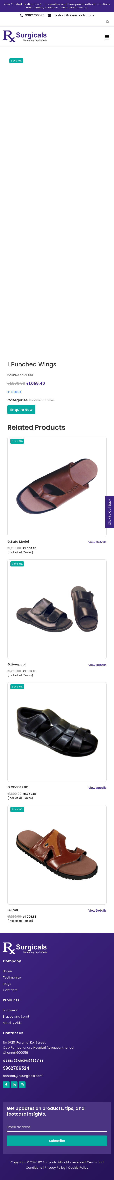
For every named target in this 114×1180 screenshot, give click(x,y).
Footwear (36, 400)
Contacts (10, 990)
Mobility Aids (12, 1023)
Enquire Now (21, 409)
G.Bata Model (18, 541)
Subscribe (57, 1140)
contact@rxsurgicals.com (22, 1076)
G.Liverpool (16, 664)
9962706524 (16, 1068)
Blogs (7, 983)
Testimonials (12, 977)
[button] (107, 37)
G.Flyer (12, 910)
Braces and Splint (16, 1016)
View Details (97, 542)
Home (7, 971)
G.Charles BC (17, 787)
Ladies (50, 400)
